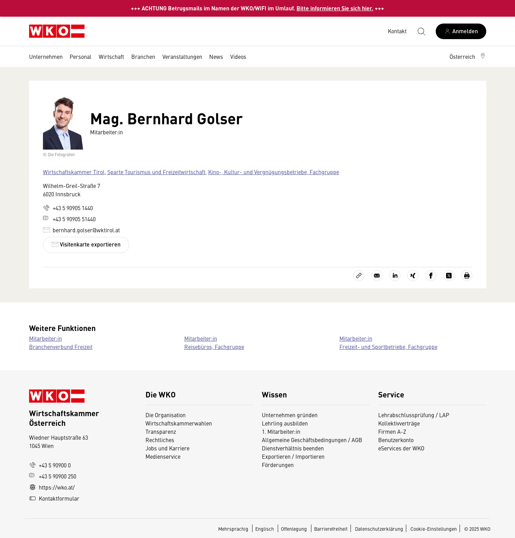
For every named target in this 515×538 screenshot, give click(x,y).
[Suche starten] (421, 31)
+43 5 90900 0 (50, 465)
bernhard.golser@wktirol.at (81, 230)
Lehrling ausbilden (285, 423)
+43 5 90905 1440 (68, 208)
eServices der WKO (401, 448)
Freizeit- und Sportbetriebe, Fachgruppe (388, 346)
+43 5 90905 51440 (69, 219)
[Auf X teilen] (448, 275)
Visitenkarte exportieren (86, 244)
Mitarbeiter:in (45, 338)
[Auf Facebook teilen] (430, 275)
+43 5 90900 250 (52, 476)
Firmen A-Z (392, 431)
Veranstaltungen (182, 56)
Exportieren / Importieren (293, 456)
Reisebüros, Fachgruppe (214, 346)
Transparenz (160, 431)
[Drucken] (466, 275)
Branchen (143, 56)
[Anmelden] (461, 31)
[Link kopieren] (358, 275)
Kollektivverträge (399, 423)
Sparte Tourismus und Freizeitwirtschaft (156, 172)
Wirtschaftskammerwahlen (178, 423)
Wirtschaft (111, 56)
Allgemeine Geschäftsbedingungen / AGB (312, 439)
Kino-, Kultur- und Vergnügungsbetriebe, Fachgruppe (273, 172)
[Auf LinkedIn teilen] (394, 275)
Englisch (265, 528)
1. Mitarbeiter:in (281, 431)
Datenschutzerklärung (379, 528)
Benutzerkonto (396, 439)
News (216, 56)
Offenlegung (294, 528)
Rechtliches (159, 439)
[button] (468, 56)
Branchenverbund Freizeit (60, 346)
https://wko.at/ (52, 487)
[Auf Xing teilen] (412, 275)
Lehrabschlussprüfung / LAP (413, 415)
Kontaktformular (54, 498)
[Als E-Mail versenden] (376, 275)
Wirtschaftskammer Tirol (74, 172)
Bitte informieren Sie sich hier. (334, 8)
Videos (238, 56)
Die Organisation (165, 415)
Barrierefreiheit (331, 528)
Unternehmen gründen (290, 415)
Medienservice (162, 456)
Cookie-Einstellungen (433, 528)
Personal (80, 56)
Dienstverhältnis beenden (293, 448)
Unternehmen (46, 56)
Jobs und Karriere (167, 448)
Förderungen (278, 464)
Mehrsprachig (233, 528)
